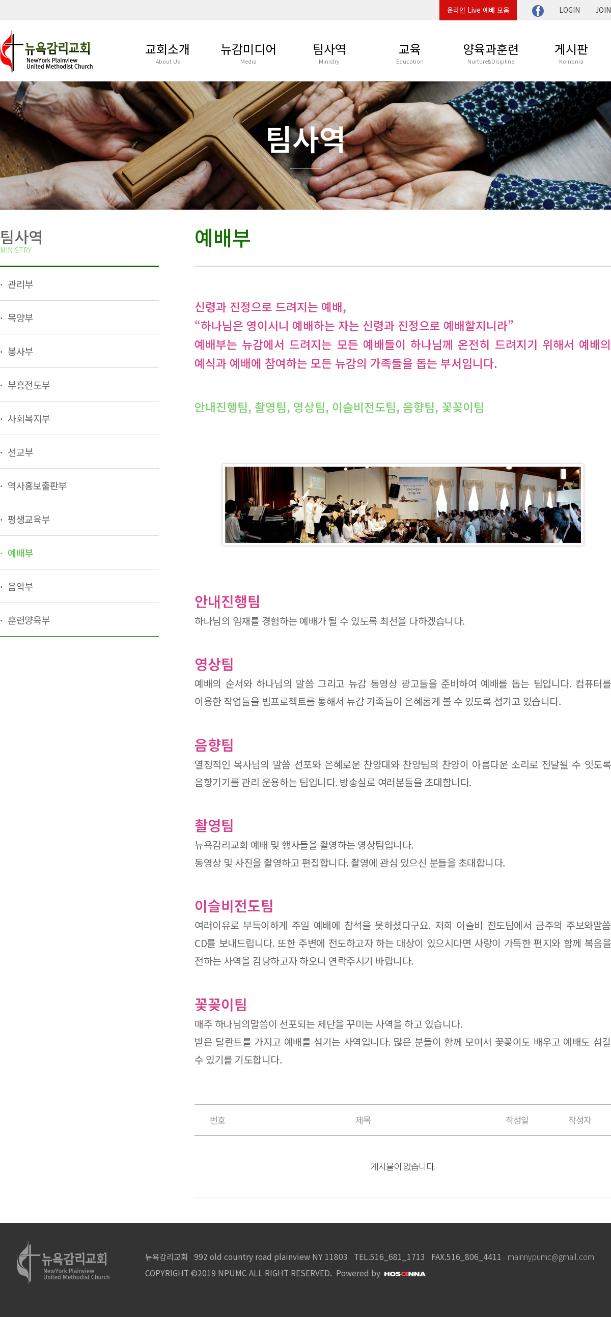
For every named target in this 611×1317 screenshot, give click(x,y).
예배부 (19, 552)
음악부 (19, 586)
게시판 (571, 52)
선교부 (19, 452)
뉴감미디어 (248, 52)
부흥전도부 (28, 384)
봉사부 (19, 351)
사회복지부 (28, 418)
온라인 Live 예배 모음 (478, 10)
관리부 (19, 284)
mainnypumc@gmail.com (551, 1256)
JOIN (603, 10)
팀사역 (329, 52)
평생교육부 (28, 519)
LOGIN (569, 10)
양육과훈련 (491, 52)
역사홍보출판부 (36, 485)
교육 (410, 52)
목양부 (19, 317)
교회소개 (167, 52)
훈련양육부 (28, 619)
